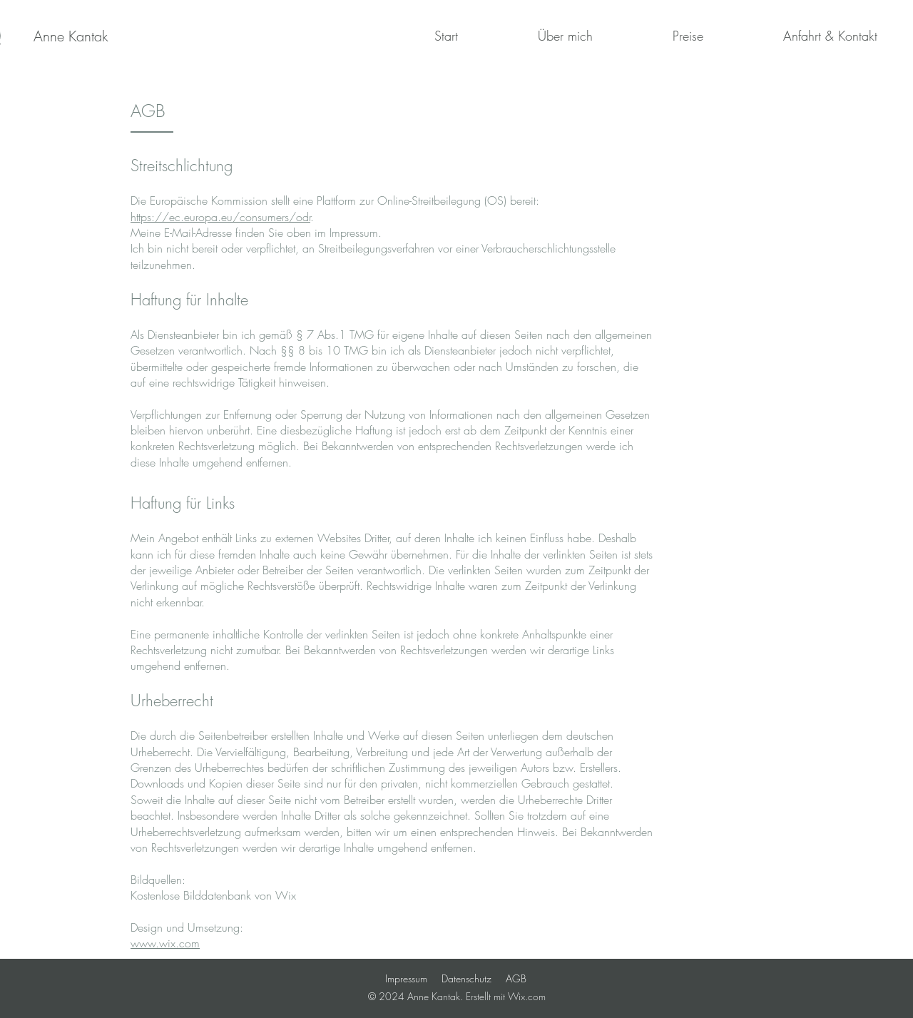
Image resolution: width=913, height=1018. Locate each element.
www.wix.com (165, 943)
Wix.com (527, 996)
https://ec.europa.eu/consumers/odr (220, 217)
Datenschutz (466, 978)
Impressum (406, 978)
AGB (516, 978)
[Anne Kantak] (71, 36)
